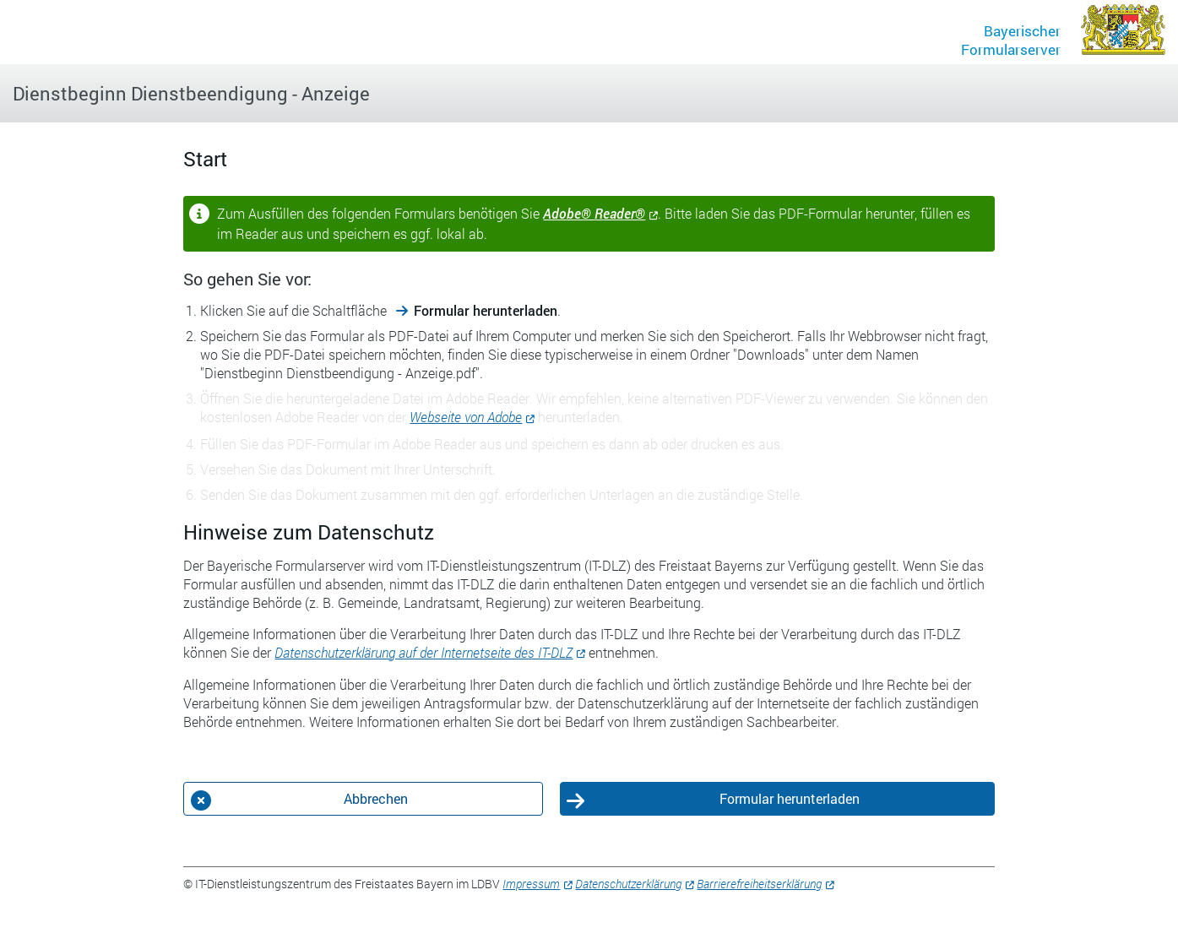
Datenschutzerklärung (628, 884)
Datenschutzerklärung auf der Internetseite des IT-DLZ (423, 652)
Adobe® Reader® (594, 213)
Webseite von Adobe (466, 417)
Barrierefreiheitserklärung (759, 884)
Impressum (531, 884)
